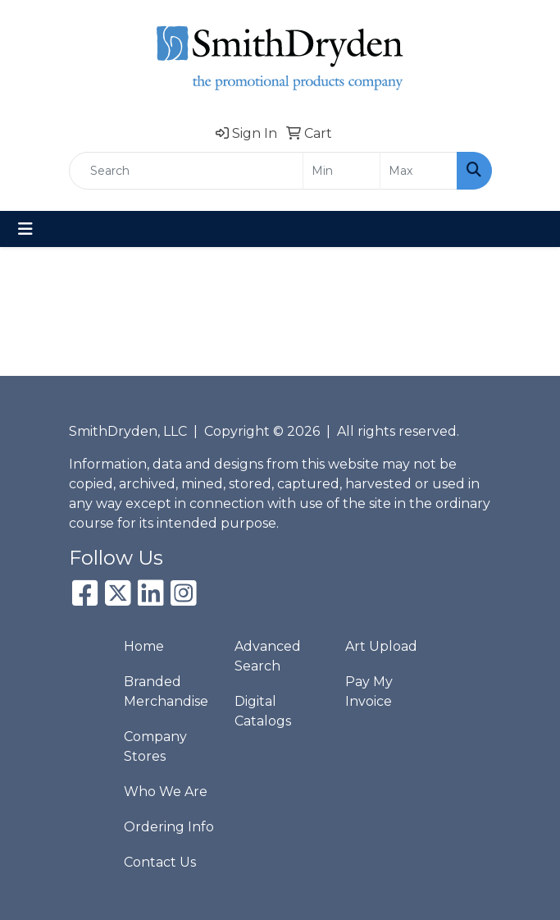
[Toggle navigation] (25, 228)
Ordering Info (169, 827)
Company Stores (155, 746)
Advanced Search (267, 656)
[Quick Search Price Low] (341, 171)
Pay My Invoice (369, 691)
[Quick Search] (186, 171)
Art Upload (381, 646)
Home (144, 646)
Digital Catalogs (262, 711)
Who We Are (165, 791)
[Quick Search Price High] (419, 171)
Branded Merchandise (166, 691)
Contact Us (160, 862)
